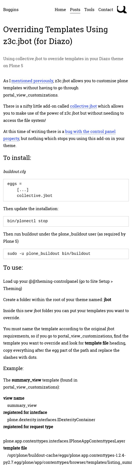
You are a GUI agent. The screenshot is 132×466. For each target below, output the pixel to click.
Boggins (11, 9)
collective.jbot (83, 106)
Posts (75, 9)
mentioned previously (32, 80)
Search (122, 9)
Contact (105, 9)
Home (60, 9)
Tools (89, 9)
